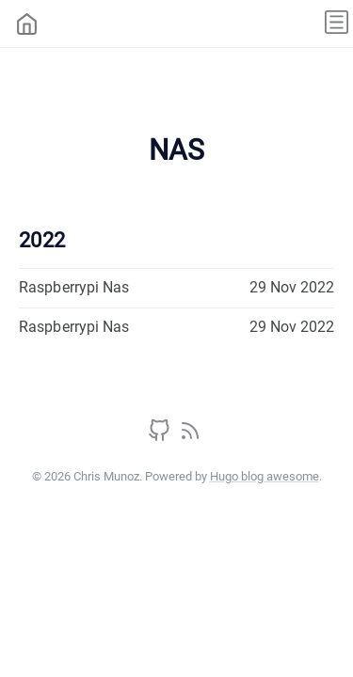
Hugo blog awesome (264, 476)
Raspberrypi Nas (74, 287)
